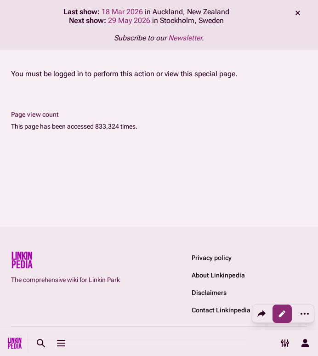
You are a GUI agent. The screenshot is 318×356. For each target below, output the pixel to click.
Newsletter (185, 38)
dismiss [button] (297, 12)
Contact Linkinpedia (221, 310)
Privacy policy (212, 257)
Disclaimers (209, 292)
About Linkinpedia (218, 275)
